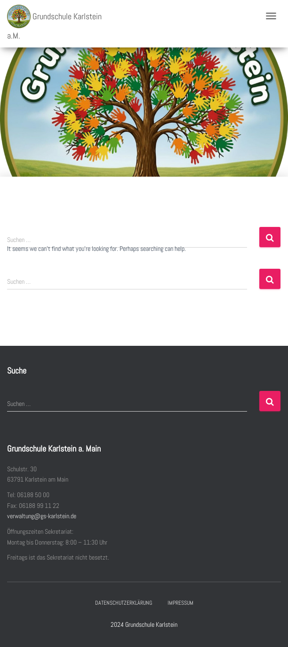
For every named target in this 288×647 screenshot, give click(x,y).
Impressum (180, 603)
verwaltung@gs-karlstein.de (41, 516)
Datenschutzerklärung (123, 603)
